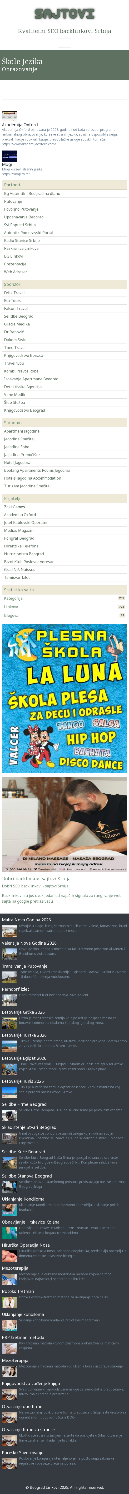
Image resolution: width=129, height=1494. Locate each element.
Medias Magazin (19, 530)
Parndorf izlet (15, 989)
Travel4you (14, 363)
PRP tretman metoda (23, 1337)
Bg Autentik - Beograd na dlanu (32, 193)
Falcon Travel (16, 308)
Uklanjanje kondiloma (23, 1314)
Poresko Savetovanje (22, 1452)
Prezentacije (15, 264)
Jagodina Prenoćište (22, 454)
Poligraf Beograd (19, 538)
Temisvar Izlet (17, 577)
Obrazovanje (19, 69)
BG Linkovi (13, 256)
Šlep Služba (14, 402)
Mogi (7, 164)
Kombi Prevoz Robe (21, 371)
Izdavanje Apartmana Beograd (31, 379)
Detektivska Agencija (23, 386)
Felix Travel (14, 292)
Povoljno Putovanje (21, 209)
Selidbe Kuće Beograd (23, 1152)
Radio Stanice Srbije (22, 240)
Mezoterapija (15, 1268)
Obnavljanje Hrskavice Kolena (31, 1222)
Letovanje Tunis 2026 (23, 1081)
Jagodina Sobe (16, 446)
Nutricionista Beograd (24, 553)
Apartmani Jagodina (22, 431)
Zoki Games (14, 506)
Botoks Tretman (18, 1291)
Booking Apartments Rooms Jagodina (37, 470)
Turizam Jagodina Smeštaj (27, 486)
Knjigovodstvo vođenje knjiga (31, 1383)
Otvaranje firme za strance (28, 1429)
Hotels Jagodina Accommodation (32, 478)
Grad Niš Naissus (19, 569)
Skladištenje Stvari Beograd (29, 1127)
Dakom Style (15, 339)
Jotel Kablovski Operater (26, 522)
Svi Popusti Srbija (20, 224)
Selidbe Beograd (18, 316)
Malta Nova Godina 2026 (26, 920)
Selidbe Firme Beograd (24, 1104)
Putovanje (13, 201)
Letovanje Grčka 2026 (23, 1012)
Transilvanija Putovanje (24, 966)
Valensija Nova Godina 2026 (29, 943)
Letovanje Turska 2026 (24, 1035)
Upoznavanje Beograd (24, 217)
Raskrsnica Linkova (21, 248)
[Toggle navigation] (64, 43)
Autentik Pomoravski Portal (28, 232)
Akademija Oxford (20, 124)
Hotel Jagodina (17, 462)
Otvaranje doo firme (22, 1406)
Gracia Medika (17, 324)
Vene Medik (14, 394)
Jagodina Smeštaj (19, 439)
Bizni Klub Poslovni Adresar (29, 561)
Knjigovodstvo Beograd (24, 410)
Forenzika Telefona (21, 546)
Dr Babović (14, 332)
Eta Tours (12, 300)
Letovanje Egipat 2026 (24, 1058)
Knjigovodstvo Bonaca (23, 355)
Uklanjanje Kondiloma (23, 1199)
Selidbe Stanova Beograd (27, 1176)
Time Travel (15, 347)
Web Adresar (15, 271)
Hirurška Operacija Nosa (26, 1245)
